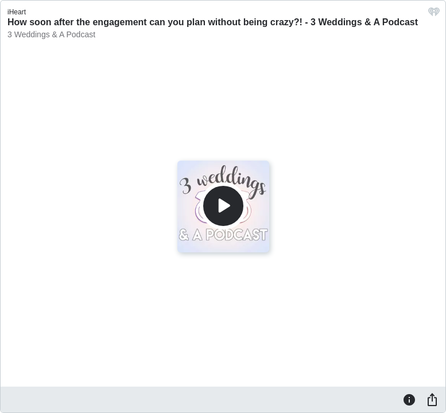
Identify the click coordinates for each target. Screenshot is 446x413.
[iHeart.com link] (434, 14)
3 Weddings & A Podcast (51, 34)
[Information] (409, 399)
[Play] (223, 205)
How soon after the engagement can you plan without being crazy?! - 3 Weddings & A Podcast (212, 22)
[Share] (432, 399)
